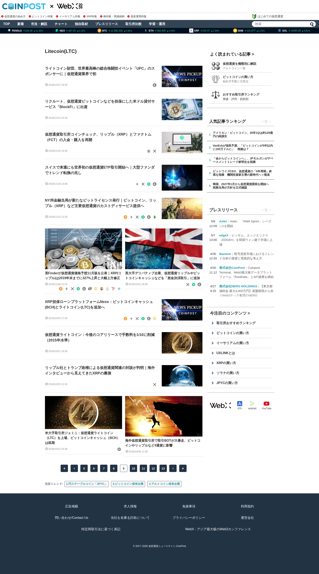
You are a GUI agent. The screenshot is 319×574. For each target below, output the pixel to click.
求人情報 (130, 506)
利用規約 (247, 506)
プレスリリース (106, 24)
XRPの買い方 (226, 363)
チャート (61, 24)
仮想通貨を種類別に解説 (239, 63)
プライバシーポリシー (189, 517)
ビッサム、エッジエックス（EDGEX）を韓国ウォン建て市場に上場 (246, 240)
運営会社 (247, 517)
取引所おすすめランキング (236, 323)
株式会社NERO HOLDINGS (238, 286)
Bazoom (225, 254)
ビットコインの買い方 (238, 77)
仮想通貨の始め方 (13, 16)
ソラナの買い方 (227, 373)
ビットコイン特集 (41, 16)
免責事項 (188, 506)
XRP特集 (90, 16)
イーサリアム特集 (68, 16)
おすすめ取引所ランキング (241, 94)
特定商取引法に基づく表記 (100, 529)
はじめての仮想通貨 (267, 16)
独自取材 (81, 24)
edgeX (223, 235)
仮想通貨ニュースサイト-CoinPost (167, 546)
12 (153, 468)
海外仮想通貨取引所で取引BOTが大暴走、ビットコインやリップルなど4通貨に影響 (162, 443)
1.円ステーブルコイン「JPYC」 (86, 483)
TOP (6, 24)
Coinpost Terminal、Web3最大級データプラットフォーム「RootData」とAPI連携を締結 (246, 272)
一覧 (264, 121)
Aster (223, 221)
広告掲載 (71, 506)
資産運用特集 (136, 16)
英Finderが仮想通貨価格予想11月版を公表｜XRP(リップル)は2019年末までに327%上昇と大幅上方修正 (83, 275)
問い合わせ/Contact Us (71, 517)
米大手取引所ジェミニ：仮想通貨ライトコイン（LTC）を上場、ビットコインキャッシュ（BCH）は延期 (82, 437)
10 (133, 468)
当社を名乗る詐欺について (130, 517)
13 (163, 468)
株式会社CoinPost (232, 267)
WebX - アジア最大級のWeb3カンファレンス (218, 529)
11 (143, 468)
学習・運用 (157, 24)
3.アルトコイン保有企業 (164, 483)
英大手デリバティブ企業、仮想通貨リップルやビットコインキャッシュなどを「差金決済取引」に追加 (162, 275)
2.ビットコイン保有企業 (128, 483)
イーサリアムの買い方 (232, 343)
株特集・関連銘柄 (112, 16)
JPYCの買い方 (227, 383)
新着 (20, 24)
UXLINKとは (225, 353)
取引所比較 (133, 24)
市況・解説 (39, 24)
